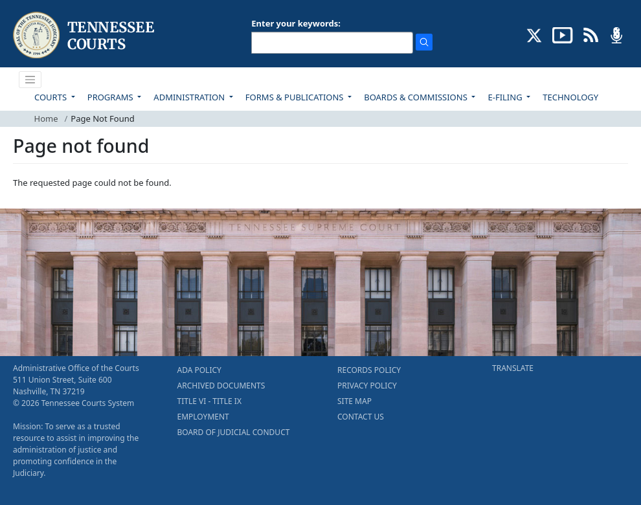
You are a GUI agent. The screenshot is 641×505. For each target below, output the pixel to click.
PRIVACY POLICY (367, 385)
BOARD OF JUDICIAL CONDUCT (233, 432)
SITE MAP (354, 401)
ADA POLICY (199, 370)
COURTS (51, 97)
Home (46, 118)
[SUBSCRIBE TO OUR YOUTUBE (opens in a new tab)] (562, 34)
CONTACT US (360, 416)
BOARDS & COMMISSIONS (416, 97)
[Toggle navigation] (30, 79)
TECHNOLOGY (570, 97)
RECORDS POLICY (369, 370)
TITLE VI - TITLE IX (209, 401)
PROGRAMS (111, 97)
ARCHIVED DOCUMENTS (221, 385)
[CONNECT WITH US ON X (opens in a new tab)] (534, 34)
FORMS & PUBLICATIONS (295, 97)
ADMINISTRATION (190, 97)
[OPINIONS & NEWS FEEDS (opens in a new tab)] (591, 34)
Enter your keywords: (296, 23)
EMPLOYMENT (203, 416)
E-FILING (506, 97)
